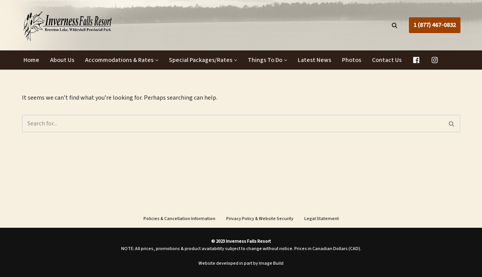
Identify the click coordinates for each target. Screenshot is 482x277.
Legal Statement (321, 218)
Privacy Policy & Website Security (260, 218)
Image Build (271, 263)
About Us (62, 60)
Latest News (314, 60)
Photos (351, 60)
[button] (156, 60)
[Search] (394, 25)
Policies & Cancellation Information (179, 218)
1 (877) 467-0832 (435, 25)
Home (31, 60)
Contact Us (387, 60)
